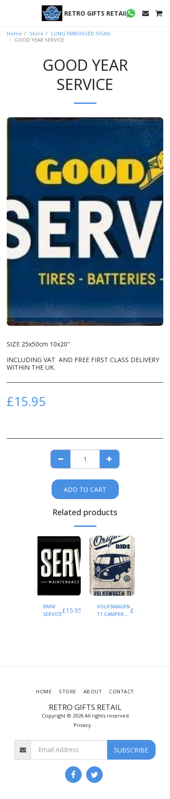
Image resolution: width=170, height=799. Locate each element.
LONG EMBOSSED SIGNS (81, 33)
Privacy (82, 725)
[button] (9, 13)
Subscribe (131, 750)
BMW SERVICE (52, 610)
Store (37, 33)
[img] (58, 565)
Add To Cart (85, 489)
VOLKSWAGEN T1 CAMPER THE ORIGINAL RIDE (113, 610)
